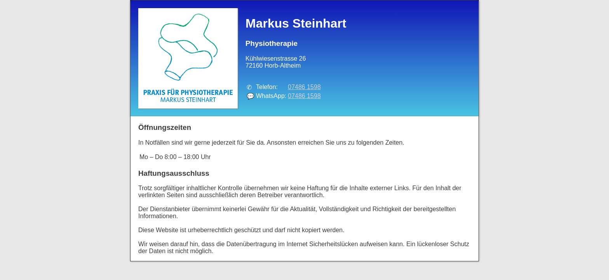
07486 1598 (304, 87)
